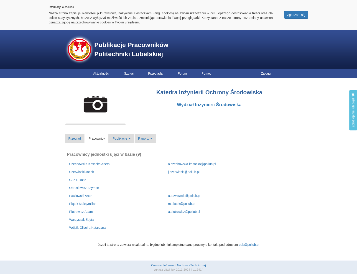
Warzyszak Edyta (81, 219)
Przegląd (74, 138)
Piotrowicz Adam (81, 212)
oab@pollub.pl (249, 244)
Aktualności (101, 73)
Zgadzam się (296, 15)
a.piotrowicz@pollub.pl (184, 212)
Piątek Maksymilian (83, 204)
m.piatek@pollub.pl (181, 204)
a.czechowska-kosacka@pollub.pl (192, 164)
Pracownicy (97, 138)
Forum (182, 73)
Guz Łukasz (77, 180)
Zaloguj (266, 73)
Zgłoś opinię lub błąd (353, 110)
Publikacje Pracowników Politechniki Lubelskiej (131, 49)
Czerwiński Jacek (81, 172)
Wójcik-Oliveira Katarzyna (87, 227)
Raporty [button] (145, 138)
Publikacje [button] (121, 138)
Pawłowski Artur (80, 196)
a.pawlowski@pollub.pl (184, 196)
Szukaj (129, 73)
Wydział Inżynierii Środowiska (209, 104)
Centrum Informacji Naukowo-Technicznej (178, 265)
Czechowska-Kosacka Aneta (89, 164)
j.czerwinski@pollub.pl (183, 172)
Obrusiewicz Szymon (84, 188)
